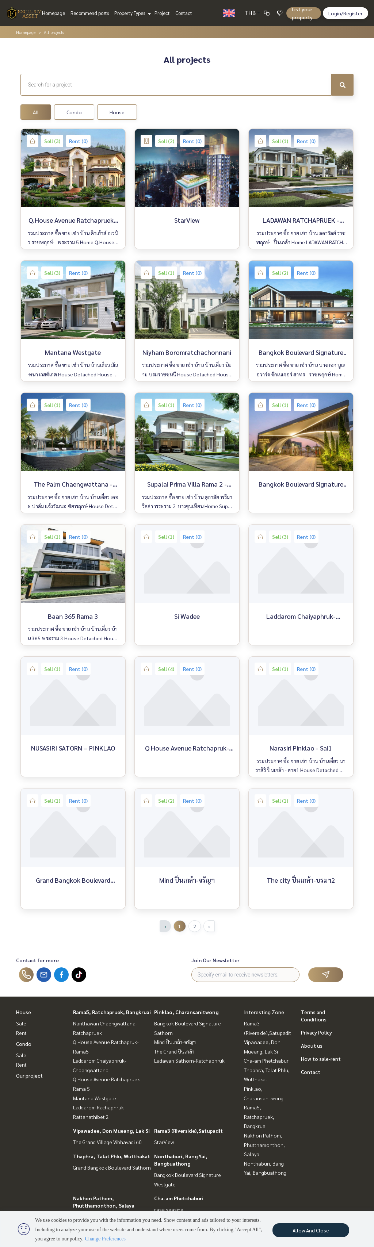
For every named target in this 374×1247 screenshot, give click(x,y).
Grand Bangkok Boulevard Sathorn (112, 1167)
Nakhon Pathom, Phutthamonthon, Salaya (264, 1144)
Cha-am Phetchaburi (178, 1198)
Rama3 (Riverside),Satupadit (188, 1130)
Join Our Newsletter (215, 960)
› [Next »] (209, 926)
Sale (21, 1023)
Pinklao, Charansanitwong (186, 1012)
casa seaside (168, 1209)
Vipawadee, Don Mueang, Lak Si (111, 1130)
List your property (302, 13)
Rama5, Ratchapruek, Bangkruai (112, 1012)
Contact (183, 13)
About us (312, 1045)
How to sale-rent (321, 1058)
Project (162, 13)
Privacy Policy (316, 1032)
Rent (21, 1032)
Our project (29, 1075)
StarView (164, 1142)
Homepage (53, 13)
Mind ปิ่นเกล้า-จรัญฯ (175, 1042)
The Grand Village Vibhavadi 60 (107, 1142)
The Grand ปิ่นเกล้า (174, 1051)
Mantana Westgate (94, 1098)
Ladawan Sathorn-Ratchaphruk (189, 1060)
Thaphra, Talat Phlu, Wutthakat (111, 1156)
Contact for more (37, 960)
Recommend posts (89, 13)
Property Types (131, 13)
